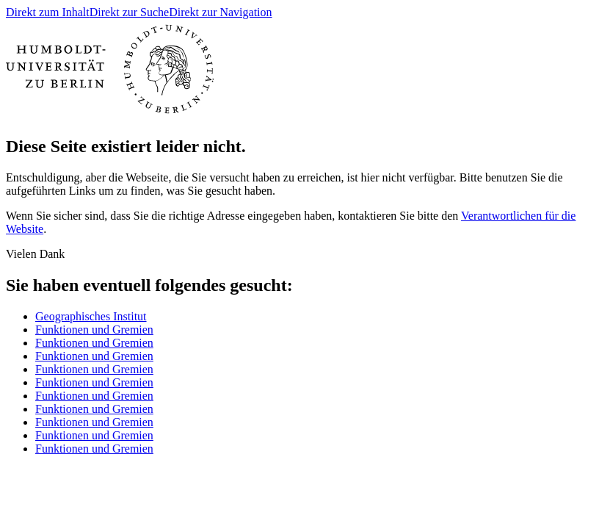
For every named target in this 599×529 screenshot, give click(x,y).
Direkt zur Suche (129, 12)
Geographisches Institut (91, 316)
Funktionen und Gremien (94, 329)
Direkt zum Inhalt (48, 12)
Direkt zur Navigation (220, 12)
